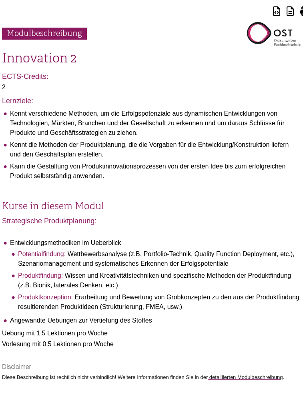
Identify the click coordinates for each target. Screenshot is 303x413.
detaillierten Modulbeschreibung (245, 377)
